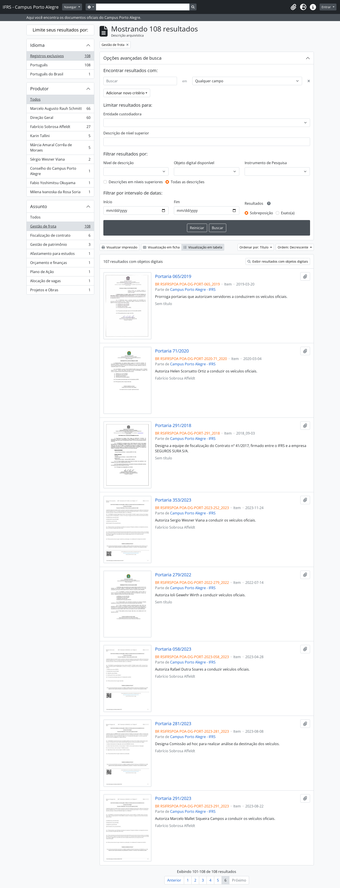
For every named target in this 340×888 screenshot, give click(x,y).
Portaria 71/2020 (172, 351)
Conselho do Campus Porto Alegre (60, 171)
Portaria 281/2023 (173, 723)
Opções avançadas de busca (132, 58)
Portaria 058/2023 (173, 649)
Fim (177, 201)
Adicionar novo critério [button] (125, 93)
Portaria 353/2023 (173, 500)
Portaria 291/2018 (173, 425)
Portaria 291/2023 (173, 798)
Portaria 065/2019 (173, 276)
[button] (293, 7)
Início (107, 201)
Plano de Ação (60, 272)
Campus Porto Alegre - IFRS (193, 289)
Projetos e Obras (60, 290)
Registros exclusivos (60, 57)
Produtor (39, 89)
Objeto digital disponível (194, 162)
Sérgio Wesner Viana (60, 160)
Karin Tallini (60, 136)
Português (60, 66)
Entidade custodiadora (122, 114)
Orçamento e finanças (60, 263)
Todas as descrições (187, 181)
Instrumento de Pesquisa (266, 162)
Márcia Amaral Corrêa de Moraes (60, 147)
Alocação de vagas (60, 281)
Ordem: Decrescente (293, 247)
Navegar (70, 7)
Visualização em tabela (202, 247)
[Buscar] (140, 81)
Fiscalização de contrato (60, 236)
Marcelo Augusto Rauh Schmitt (60, 109)
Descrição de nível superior (126, 133)
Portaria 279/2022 (173, 574)
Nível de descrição (118, 162)
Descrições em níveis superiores (136, 181)
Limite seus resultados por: (60, 30)
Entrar (327, 7)
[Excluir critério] (308, 81)
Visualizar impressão (119, 247)
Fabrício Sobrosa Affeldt (60, 127)
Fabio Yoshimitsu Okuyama (60, 183)
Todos (35, 99)
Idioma (37, 45)
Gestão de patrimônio (60, 245)
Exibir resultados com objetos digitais (278, 261)
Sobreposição (261, 213)
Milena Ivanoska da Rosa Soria (60, 192)
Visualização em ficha (161, 247)
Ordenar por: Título (254, 247)
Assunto (38, 206)
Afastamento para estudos (60, 254)
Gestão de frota (60, 227)
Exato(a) (288, 213)
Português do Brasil (60, 75)
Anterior (174, 880)
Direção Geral (60, 118)
